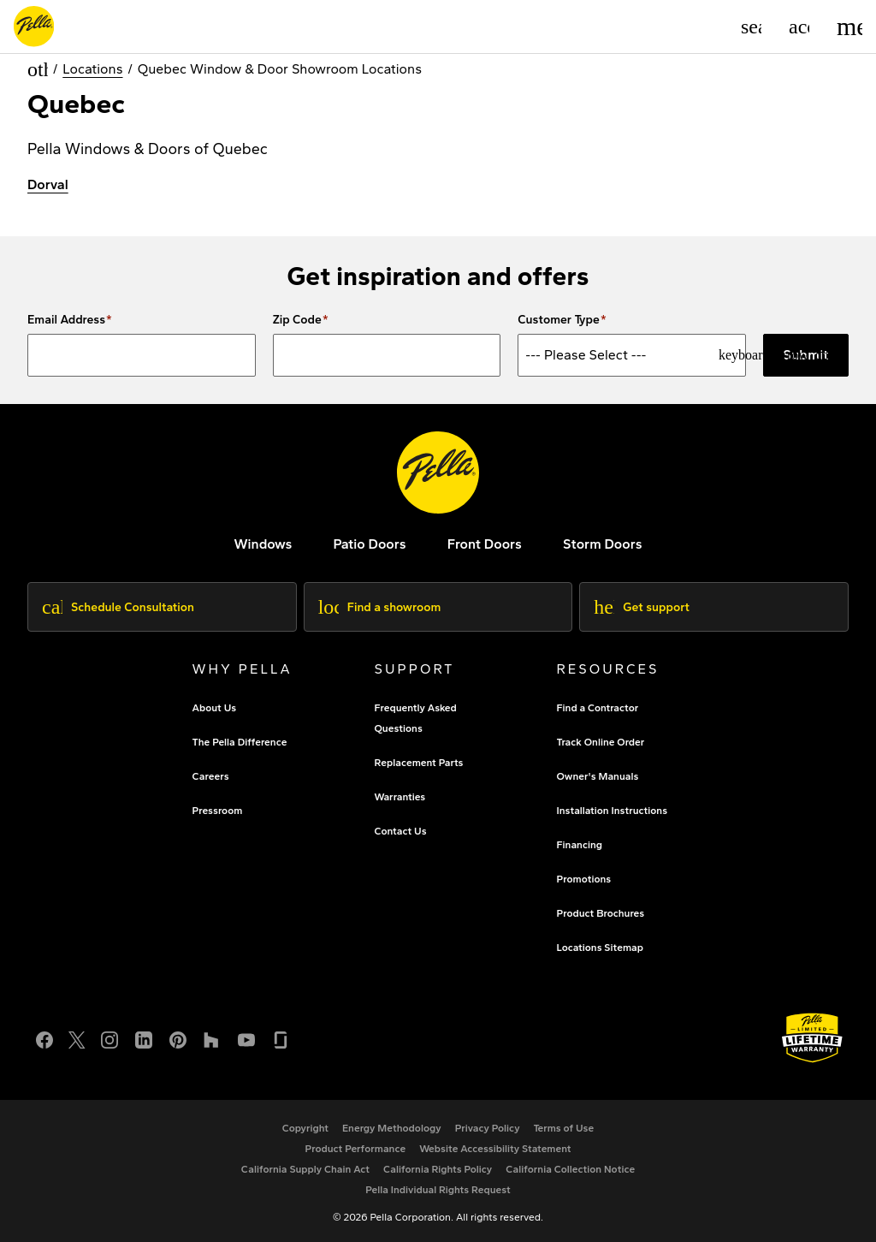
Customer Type (559, 320)
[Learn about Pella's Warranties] (812, 1037)
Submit (806, 355)
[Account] (799, 26)
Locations (92, 69)
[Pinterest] (178, 1037)
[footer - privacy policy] (487, 1128)
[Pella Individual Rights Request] (438, 1190)
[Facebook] (44, 1037)
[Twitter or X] (77, 1037)
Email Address (66, 320)
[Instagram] (109, 1037)
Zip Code (297, 320)
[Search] (751, 26)
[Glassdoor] (280, 1037)
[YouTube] (246, 1037)
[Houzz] (212, 1037)
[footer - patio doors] (369, 544)
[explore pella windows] (263, 544)
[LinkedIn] (143, 1037)
